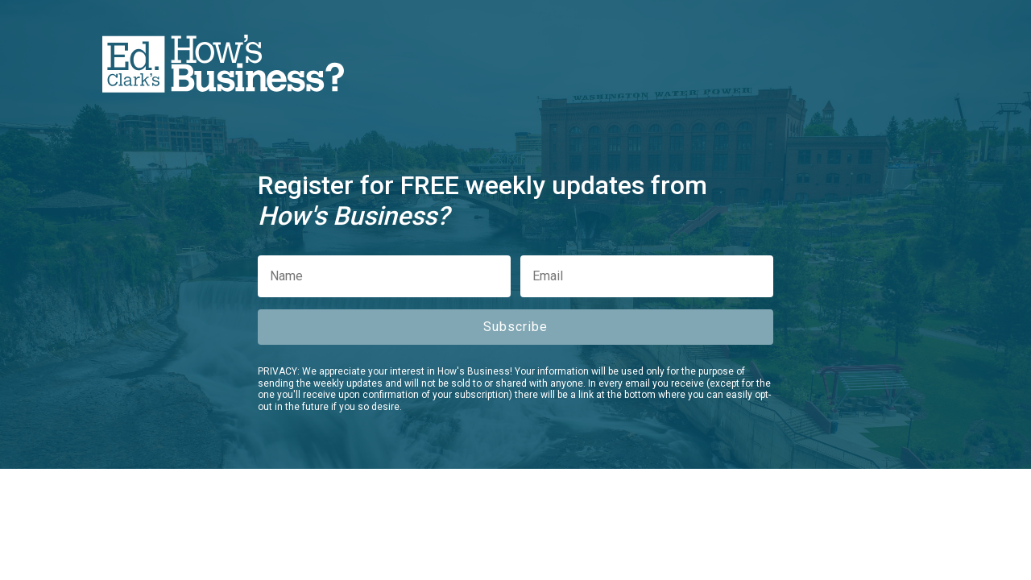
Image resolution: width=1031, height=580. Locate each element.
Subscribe (515, 326)
